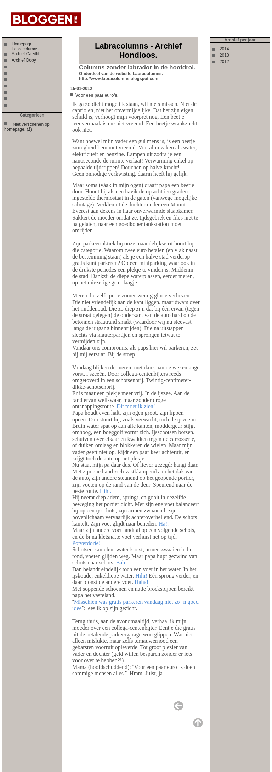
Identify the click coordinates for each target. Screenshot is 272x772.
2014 (224, 48)
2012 (224, 61)
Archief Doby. (24, 60)
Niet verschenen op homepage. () (27, 127)
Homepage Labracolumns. (26, 46)
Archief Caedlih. (27, 53)
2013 (224, 55)
